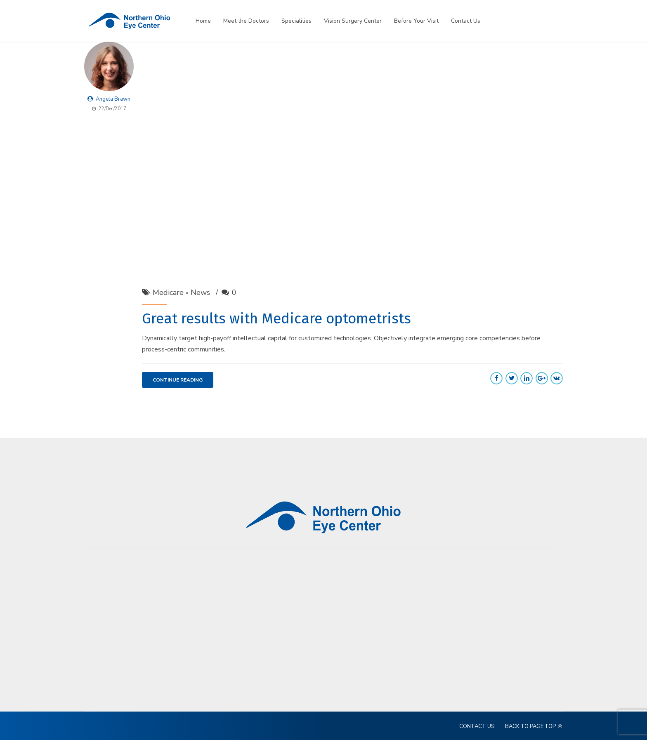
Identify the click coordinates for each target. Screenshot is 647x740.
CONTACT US (476, 726)
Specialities (296, 21)
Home (203, 21)
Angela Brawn (113, 99)
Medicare (168, 292)
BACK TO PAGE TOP (530, 726)
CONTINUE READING (178, 380)
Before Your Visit (416, 21)
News (200, 292)
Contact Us (465, 21)
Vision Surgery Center (353, 21)
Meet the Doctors (246, 21)
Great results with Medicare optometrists (276, 318)
